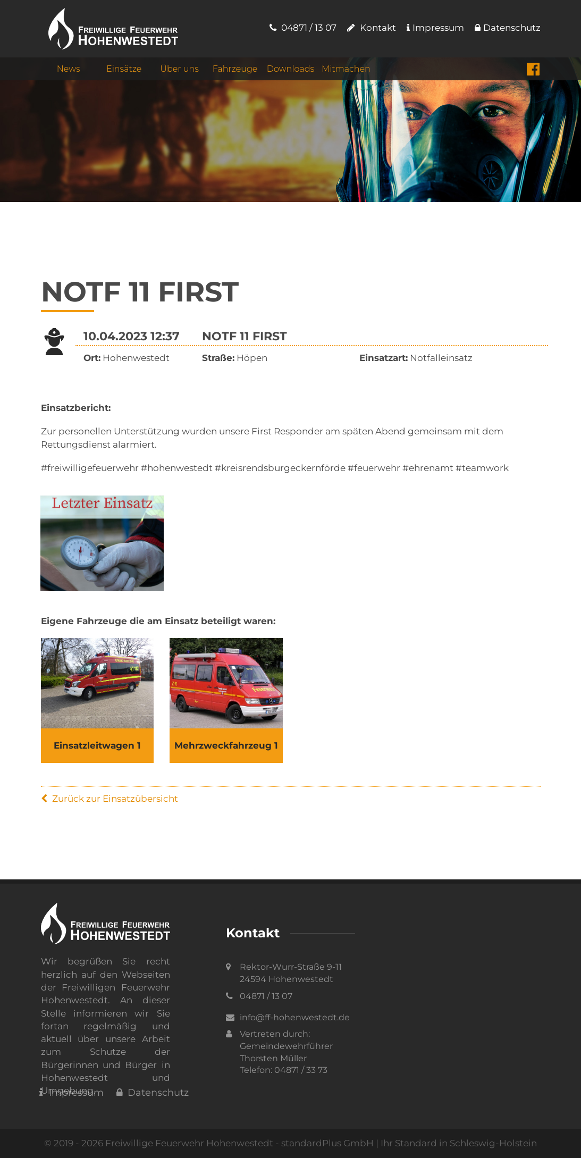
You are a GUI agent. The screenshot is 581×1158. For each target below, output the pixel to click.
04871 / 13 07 (303, 27)
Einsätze (123, 70)
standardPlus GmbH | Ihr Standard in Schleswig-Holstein (409, 1143)
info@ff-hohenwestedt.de (295, 1017)
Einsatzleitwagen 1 (97, 745)
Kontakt (371, 27)
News (68, 70)
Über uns (179, 70)
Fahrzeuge (235, 70)
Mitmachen (346, 70)
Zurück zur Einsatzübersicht (109, 798)
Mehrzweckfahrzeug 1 (226, 745)
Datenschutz (508, 27)
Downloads (290, 70)
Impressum (435, 27)
